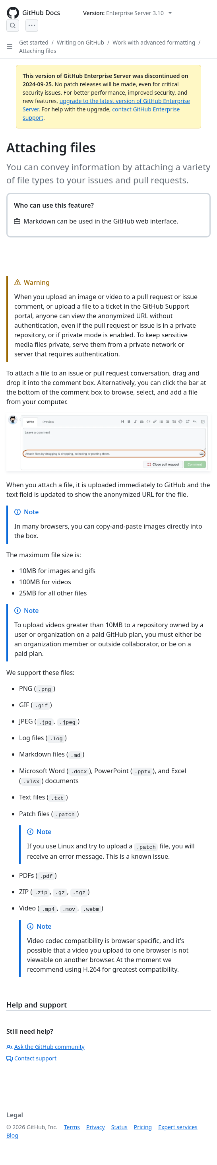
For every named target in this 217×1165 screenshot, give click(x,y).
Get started (33, 42)
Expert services (178, 1127)
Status (119, 1127)
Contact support (31, 1058)
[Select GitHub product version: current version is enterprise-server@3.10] (127, 13)
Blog (12, 1135)
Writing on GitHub (80, 42)
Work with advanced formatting (153, 42)
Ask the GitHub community (45, 1046)
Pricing (143, 1127)
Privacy (95, 1127)
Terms (72, 1127)
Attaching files (37, 50)
